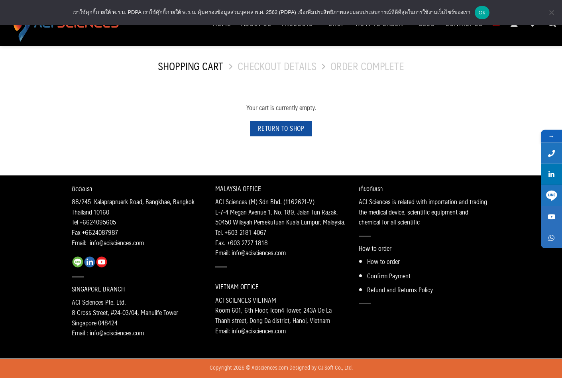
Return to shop (281, 128)
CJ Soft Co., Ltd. (335, 367)
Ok (482, 13)
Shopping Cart (190, 66)
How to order (383, 261)
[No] (551, 14)
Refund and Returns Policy (400, 289)
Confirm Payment (389, 275)
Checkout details (277, 66)
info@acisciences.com (117, 242)
